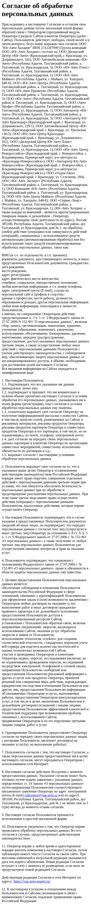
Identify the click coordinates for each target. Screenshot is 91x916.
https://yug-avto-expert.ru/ (32, 881)
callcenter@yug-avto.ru (40, 795)
